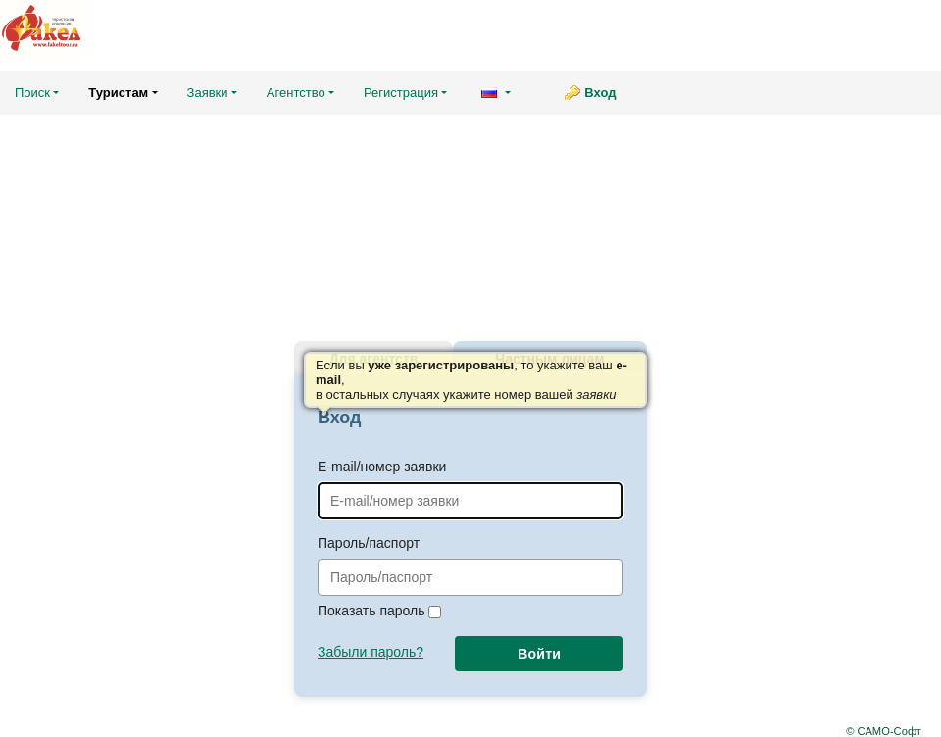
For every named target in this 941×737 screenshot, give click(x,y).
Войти (539, 654)
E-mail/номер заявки (470, 489)
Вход (600, 92)
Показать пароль (379, 610)
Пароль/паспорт (470, 565)
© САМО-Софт (883, 731)
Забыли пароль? (370, 652)
